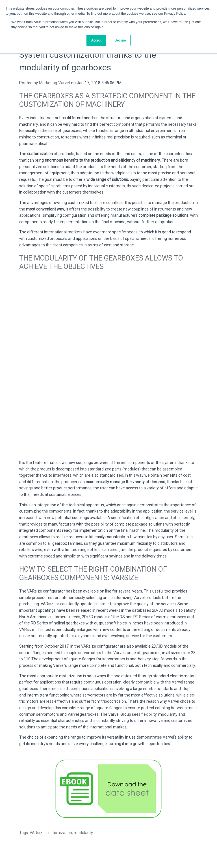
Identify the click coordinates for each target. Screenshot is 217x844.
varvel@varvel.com (121, 808)
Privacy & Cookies (108, 821)
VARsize (37, 768)
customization (59, 768)
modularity (83, 768)
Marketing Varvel (54, 70)
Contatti (148, 808)
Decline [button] (120, 40)
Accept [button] (96, 40)
